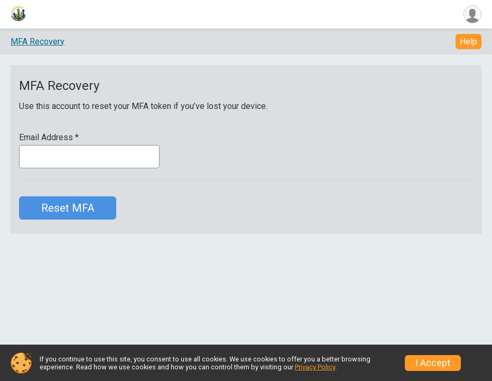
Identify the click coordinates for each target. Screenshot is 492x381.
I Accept (432, 363)
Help (468, 43)
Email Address (49, 139)
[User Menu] (471, 15)
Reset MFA (68, 209)
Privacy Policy (315, 367)
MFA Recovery (37, 43)
